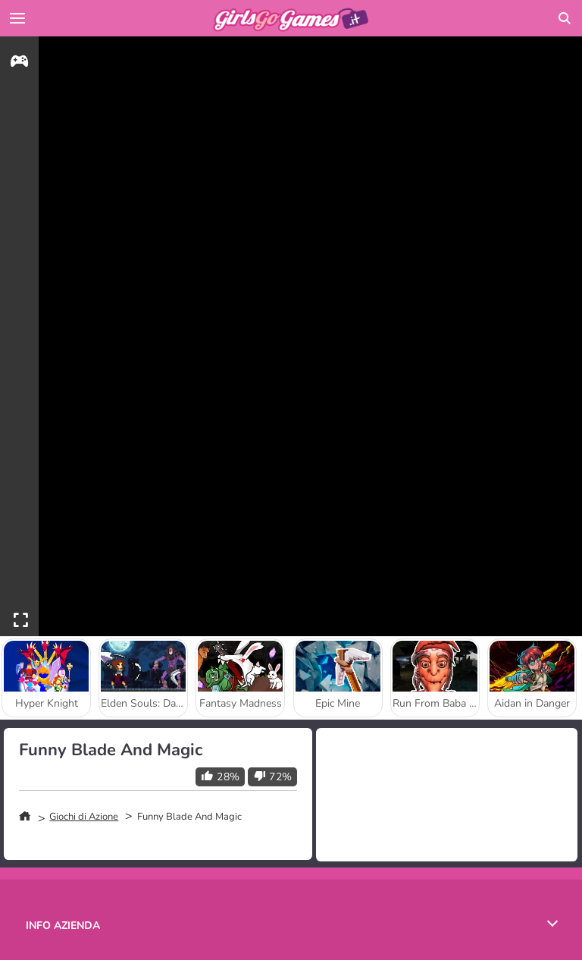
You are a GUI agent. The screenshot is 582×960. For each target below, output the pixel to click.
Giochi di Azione (83, 817)
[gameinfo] (19, 63)
